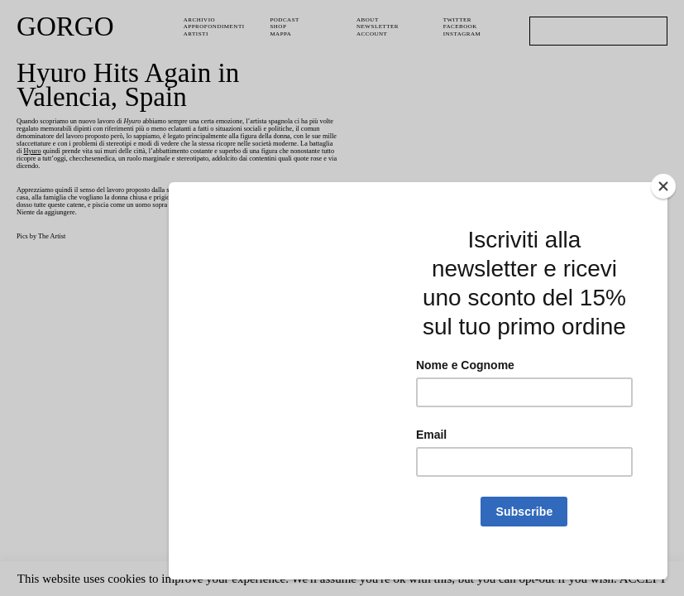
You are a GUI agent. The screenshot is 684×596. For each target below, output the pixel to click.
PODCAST (286, 19)
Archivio (200, 19)
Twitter (459, 19)
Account (373, 33)
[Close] (663, 303)
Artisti (197, 33)
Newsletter (379, 26)
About (368, 19)
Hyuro (266, 158)
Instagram (462, 33)
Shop (279, 26)
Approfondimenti (216, 26)
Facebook (462, 26)
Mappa (282, 33)
